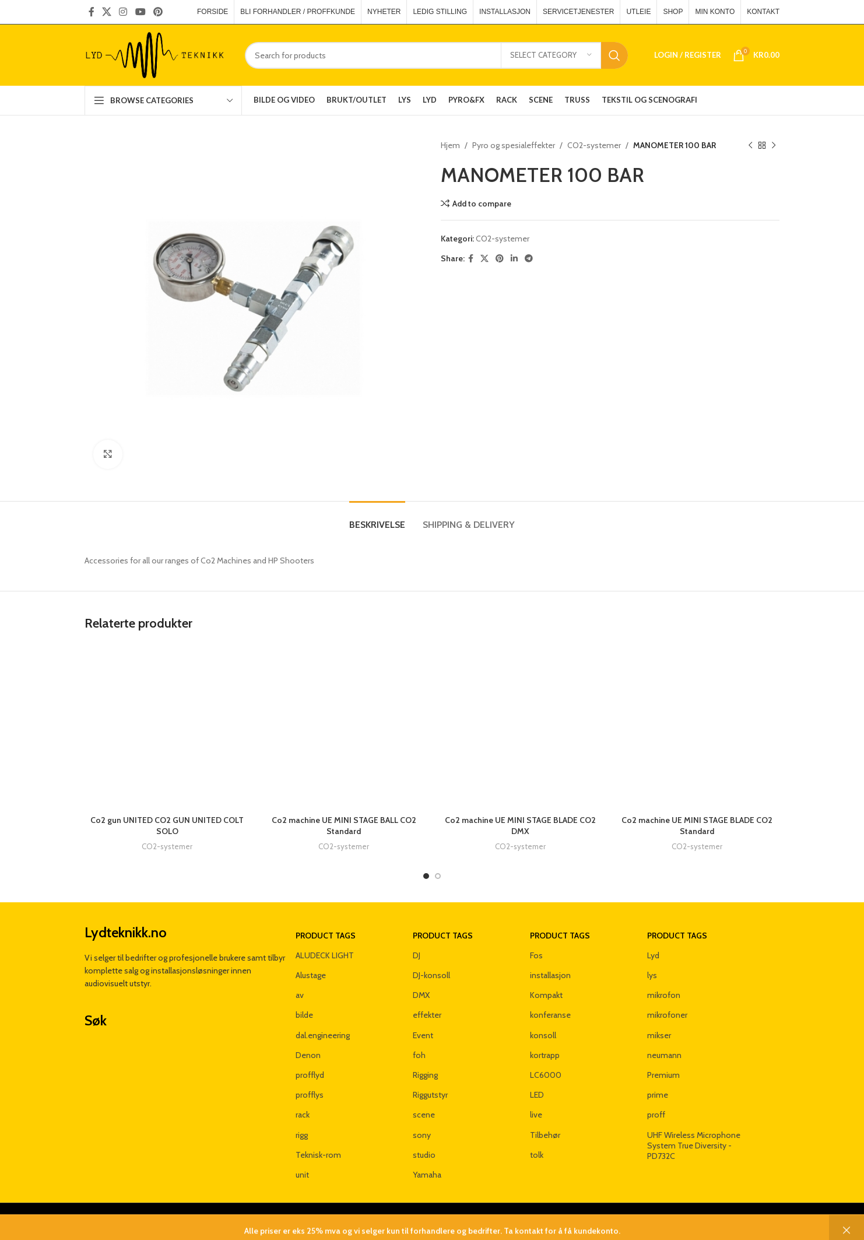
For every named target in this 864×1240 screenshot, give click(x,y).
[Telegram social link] (528, 259)
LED (537, 1095)
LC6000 (545, 1075)
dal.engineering (323, 1035)
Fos (536, 955)
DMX (421, 995)
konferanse (550, 1015)
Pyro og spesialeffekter (513, 145)
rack (303, 1114)
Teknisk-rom (318, 1155)
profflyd (310, 1075)
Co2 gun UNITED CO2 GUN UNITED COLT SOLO (167, 826)
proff (656, 1114)
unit (302, 1174)
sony (422, 1135)
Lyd (653, 955)
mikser (659, 1035)
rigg (302, 1135)
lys (652, 975)
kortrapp (545, 1055)
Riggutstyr (430, 1095)
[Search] (436, 55)
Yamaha (427, 1174)
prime (657, 1095)
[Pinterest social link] (157, 12)
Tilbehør (545, 1135)
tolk (536, 1155)
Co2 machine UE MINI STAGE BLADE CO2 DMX (520, 826)
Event (423, 1035)
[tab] (377, 519)
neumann (664, 1055)
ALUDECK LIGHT (325, 955)
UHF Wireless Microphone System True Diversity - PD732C (693, 1145)
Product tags (326, 935)
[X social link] (106, 12)
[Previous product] (750, 145)
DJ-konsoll (431, 975)
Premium (663, 1075)
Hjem (450, 145)
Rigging (425, 1075)
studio (424, 1155)
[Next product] (773, 145)
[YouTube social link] (140, 12)
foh (419, 1055)
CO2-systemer (594, 145)
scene (424, 1114)
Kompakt (546, 995)
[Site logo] (156, 54)
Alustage (311, 975)
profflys (310, 1095)
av (300, 995)
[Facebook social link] (91, 12)
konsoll (543, 1035)
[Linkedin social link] (514, 259)
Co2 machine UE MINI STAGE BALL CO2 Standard (344, 826)
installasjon (550, 975)
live (536, 1114)
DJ (416, 955)
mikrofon (663, 995)
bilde (304, 1015)
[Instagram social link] (123, 12)
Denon (308, 1055)
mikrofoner (667, 1015)
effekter (427, 1015)
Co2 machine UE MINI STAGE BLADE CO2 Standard (696, 826)
